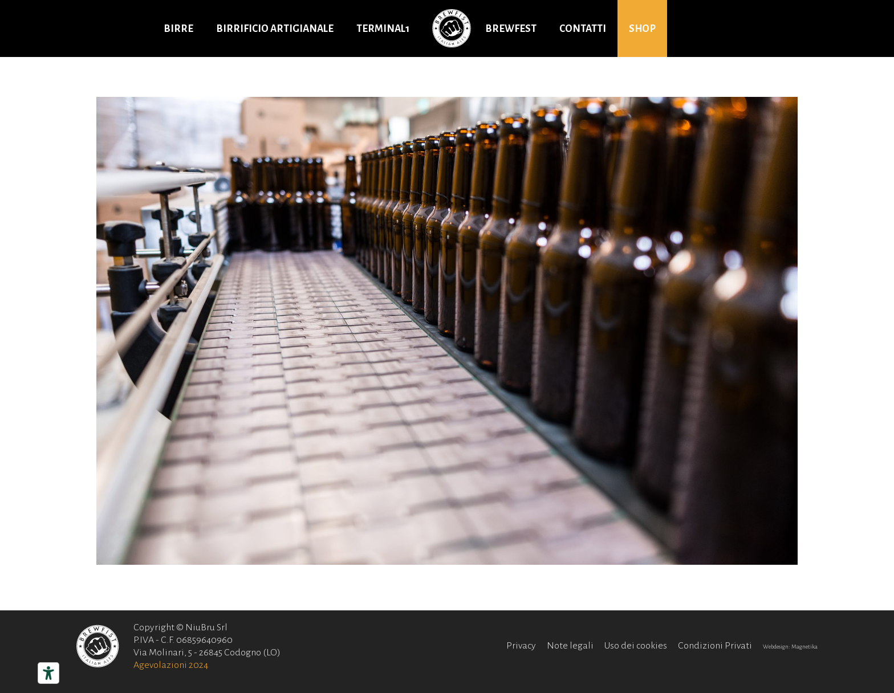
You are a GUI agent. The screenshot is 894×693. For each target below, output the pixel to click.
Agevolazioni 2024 (170, 665)
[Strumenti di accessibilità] (48, 673)
